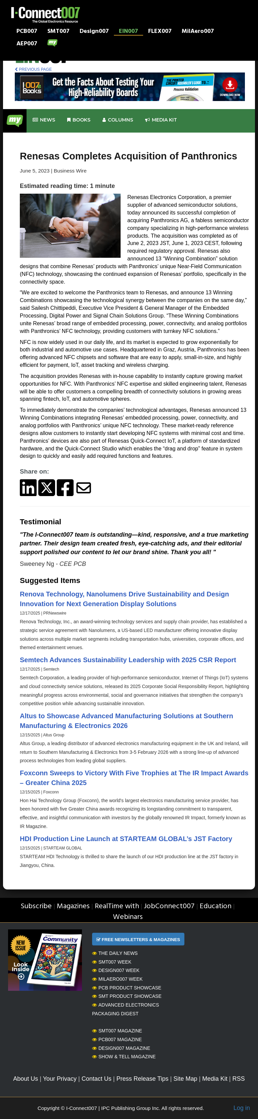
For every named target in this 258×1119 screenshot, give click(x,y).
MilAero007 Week (117, 979)
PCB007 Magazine (117, 1039)
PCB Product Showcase (126, 987)
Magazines (73, 906)
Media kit (161, 120)
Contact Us (97, 1078)
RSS (238, 1078)
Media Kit (214, 1078)
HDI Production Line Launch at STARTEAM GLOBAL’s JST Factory (126, 838)
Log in (241, 1108)
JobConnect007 (169, 906)
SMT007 (58, 32)
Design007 (94, 32)
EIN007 (128, 32)
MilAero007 (198, 32)
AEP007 (26, 44)
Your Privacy (60, 1078)
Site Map (185, 1078)
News (44, 120)
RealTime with (117, 906)
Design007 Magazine (121, 1048)
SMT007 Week (111, 962)
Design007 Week (115, 970)
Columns (117, 120)
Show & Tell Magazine (124, 1056)
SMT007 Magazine (117, 1030)
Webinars (128, 917)
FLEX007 (160, 32)
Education (215, 906)
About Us (25, 1078)
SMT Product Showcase (127, 996)
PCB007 (26, 32)
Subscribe (36, 906)
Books (78, 120)
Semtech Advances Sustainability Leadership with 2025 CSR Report (128, 660)
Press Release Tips (142, 1078)
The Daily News (115, 953)
